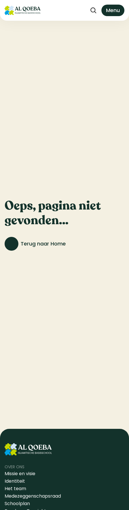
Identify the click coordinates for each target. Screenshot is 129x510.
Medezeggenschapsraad (33, 496)
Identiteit (15, 481)
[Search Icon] (93, 10)
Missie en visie (20, 473)
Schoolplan (17, 503)
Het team (15, 488)
